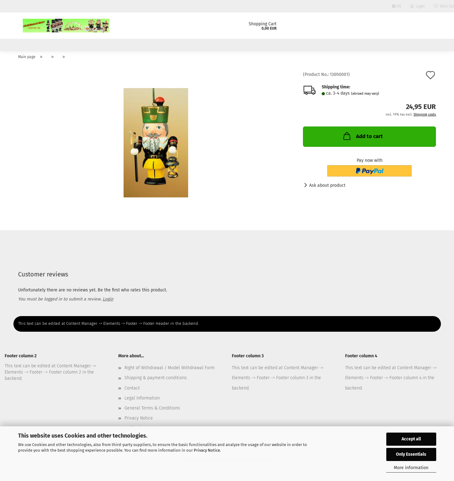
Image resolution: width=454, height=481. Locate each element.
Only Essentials (411, 454)
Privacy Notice (207, 450)
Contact (132, 391)
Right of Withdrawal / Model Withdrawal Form (169, 371)
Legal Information (142, 401)
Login (417, 6)
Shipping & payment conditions (155, 381)
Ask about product (327, 188)
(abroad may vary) (365, 97)
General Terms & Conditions (152, 411)
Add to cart (362, 140)
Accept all (411, 439)
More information (411, 467)
